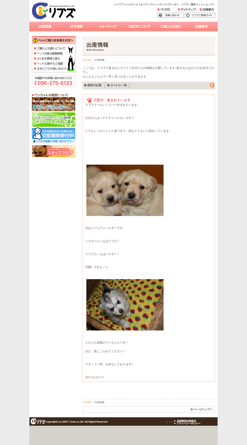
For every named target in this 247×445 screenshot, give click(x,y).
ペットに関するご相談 (50, 64)
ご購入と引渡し (170, 26)
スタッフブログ (53, 151)
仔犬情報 (76, 26)
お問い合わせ (178, 15)
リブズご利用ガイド (203, 15)
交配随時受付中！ (53, 136)
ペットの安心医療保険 (50, 54)
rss (212, 85)
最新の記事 (93, 85)
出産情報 (45, 26)
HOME (167, 10)
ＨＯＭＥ (87, 60)
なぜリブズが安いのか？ (50, 69)
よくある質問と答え (50, 59)
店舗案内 (209, 10)
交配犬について (139, 26)
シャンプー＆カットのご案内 (53, 119)
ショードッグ (108, 26)
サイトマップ (192, 10)
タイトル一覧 (117, 85)
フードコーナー (53, 104)
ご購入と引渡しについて (50, 49)
